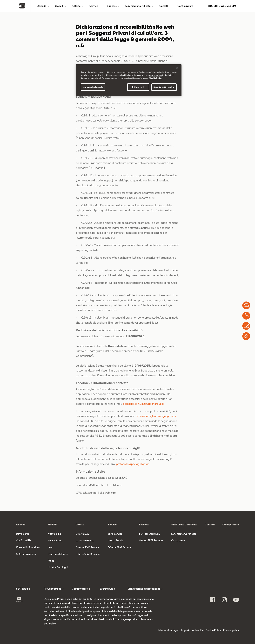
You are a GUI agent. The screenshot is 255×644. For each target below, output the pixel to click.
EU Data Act (106, 588)
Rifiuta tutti (138, 87)
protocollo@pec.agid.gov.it (132, 463)
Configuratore (185, 6)
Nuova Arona (55, 540)
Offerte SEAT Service (87, 547)
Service (93, 6)
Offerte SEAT (83, 533)
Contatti (163, 6)
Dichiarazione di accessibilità (141, 588)
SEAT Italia (22, 588)
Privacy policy (231, 630)
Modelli (59, 6)
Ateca (51, 560)
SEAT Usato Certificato (138, 6)
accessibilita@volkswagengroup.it (143, 403)
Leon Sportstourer (58, 554)
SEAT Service (115, 533)
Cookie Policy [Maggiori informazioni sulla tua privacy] (155, 78)
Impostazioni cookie (192, 630)
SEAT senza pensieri (27, 554)
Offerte (76, 6)
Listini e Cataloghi (58, 567)
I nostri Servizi (115, 540)
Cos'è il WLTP (23, 540)
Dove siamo (22, 533)
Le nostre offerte (85, 540)
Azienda (41, 6)
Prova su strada (52, 588)
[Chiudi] (177, 68)
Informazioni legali (168, 630)
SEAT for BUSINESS (149, 533)
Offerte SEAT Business (88, 554)
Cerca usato (178, 540)
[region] (128, 80)
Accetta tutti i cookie (164, 87)
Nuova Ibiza (54, 533)
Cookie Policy (213, 630)
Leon (50, 547)
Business (112, 6)
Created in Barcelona (28, 547)
